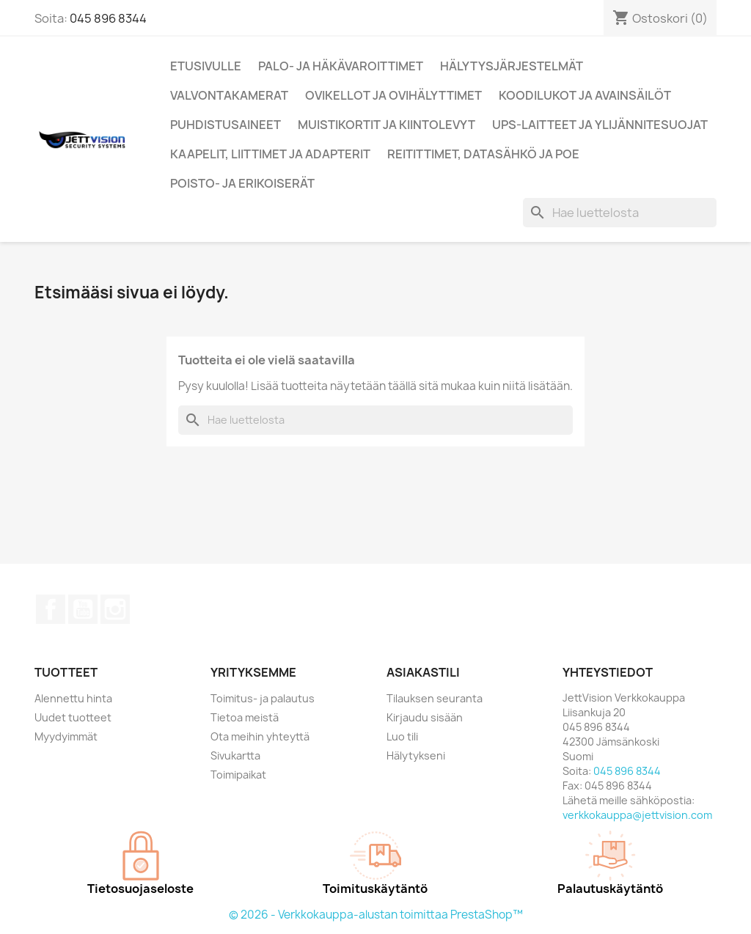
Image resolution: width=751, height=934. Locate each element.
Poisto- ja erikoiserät (242, 183)
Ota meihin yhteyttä (259, 736)
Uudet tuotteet (72, 717)
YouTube (83, 609)
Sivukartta (235, 755)
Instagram (115, 609)
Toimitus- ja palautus (262, 698)
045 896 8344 (108, 18)
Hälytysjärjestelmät (511, 66)
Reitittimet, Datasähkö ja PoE (483, 154)
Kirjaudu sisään (425, 717)
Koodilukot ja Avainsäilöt (585, 95)
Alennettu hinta (73, 698)
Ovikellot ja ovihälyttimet (393, 95)
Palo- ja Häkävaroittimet (340, 66)
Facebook (50, 609)
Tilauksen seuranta (435, 698)
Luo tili (402, 736)
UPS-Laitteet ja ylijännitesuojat (600, 125)
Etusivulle (205, 66)
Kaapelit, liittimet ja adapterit (270, 154)
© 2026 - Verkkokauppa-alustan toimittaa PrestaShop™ (376, 914)
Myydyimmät (66, 736)
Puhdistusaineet (225, 125)
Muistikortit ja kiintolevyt (386, 125)
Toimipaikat (238, 775)
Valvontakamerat (229, 95)
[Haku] (620, 212)
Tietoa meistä (244, 717)
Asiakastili (423, 672)
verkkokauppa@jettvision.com (637, 815)
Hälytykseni (416, 755)
